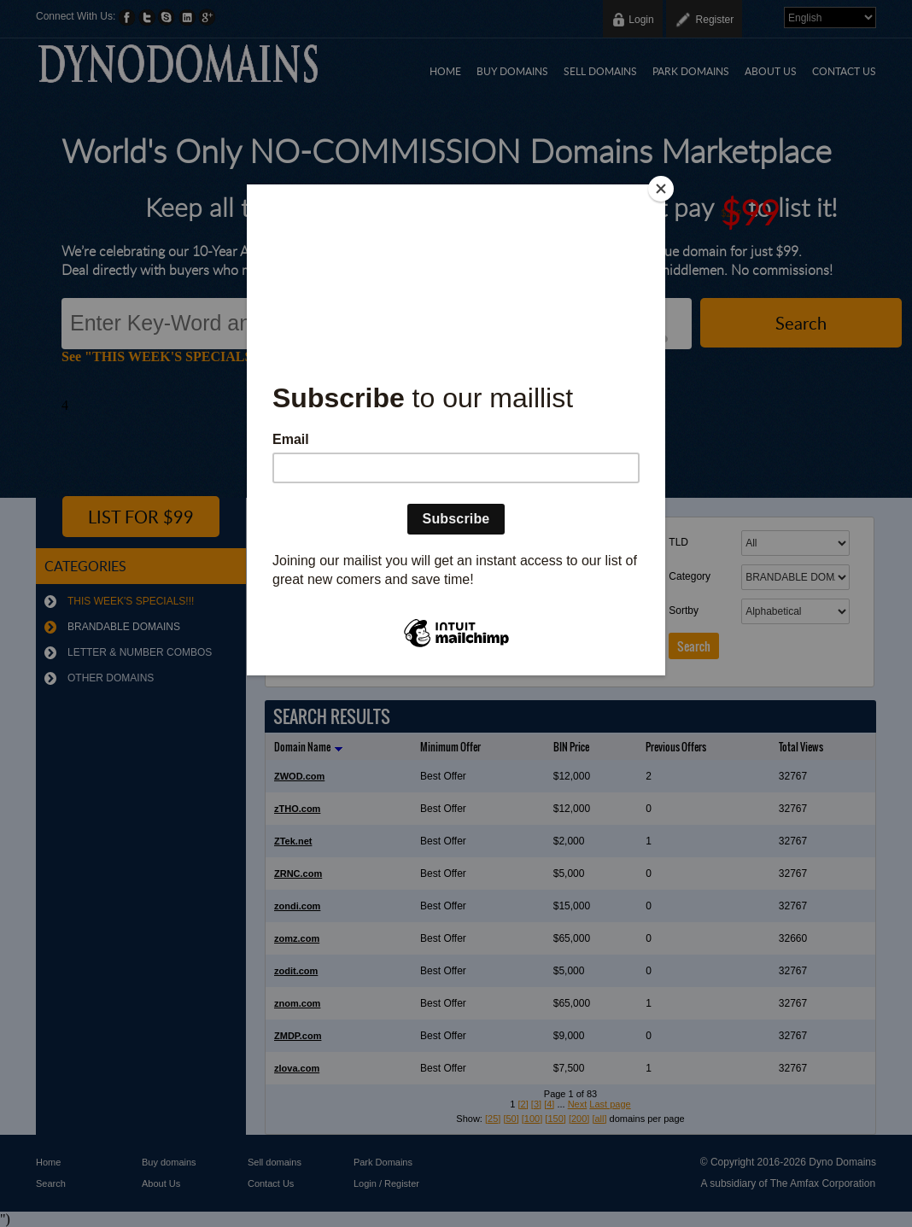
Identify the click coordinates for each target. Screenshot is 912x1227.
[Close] (661, 189)
